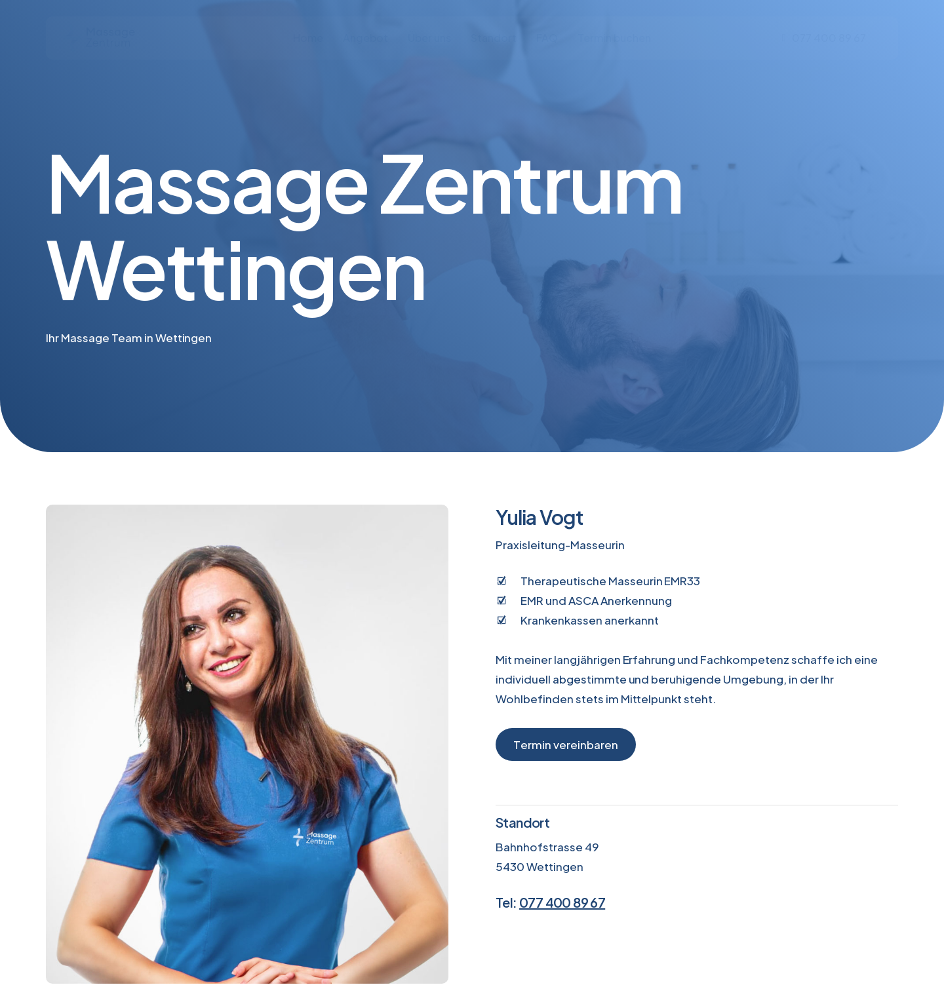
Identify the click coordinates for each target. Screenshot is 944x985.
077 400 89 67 (562, 902)
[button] (565, 744)
